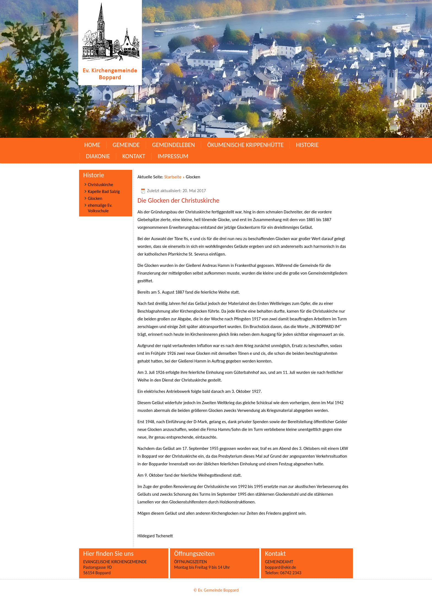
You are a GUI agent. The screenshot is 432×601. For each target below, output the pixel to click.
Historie (307, 145)
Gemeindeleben (173, 145)
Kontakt (133, 156)
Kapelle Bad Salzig (104, 191)
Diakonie (98, 156)
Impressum (173, 156)
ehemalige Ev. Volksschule (100, 208)
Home (92, 145)
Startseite (172, 176)
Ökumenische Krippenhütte (245, 145)
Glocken (95, 198)
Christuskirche (100, 184)
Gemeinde (126, 145)
